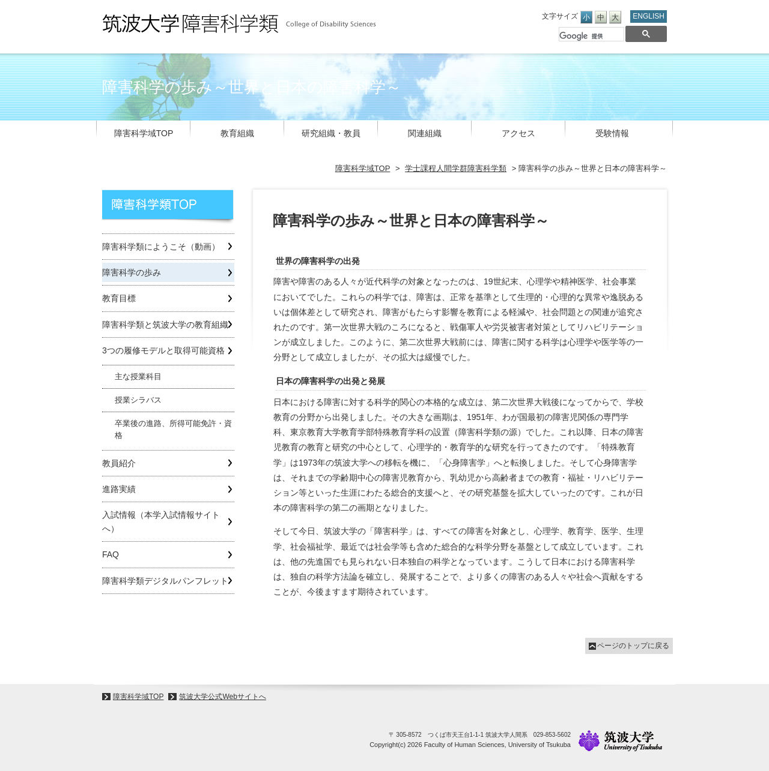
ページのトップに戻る (633, 645)
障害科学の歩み (131, 272)
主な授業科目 (138, 377)
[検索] (590, 36)
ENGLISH (648, 16)
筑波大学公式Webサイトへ (222, 696)
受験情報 (612, 133)
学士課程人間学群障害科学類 (455, 168)
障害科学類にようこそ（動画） (161, 246)
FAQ (110, 554)
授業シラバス (138, 400)
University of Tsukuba (621, 740)
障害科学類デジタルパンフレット (165, 581)
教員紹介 (119, 463)
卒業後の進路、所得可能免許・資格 (173, 429)
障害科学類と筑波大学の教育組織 (165, 324)
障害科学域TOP (144, 133)
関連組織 (425, 133)
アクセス (518, 133)
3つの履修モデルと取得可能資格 (163, 350)
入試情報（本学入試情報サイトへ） (161, 521)
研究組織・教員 (331, 133)
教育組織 (237, 133)
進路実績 (119, 489)
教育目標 (119, 298)
